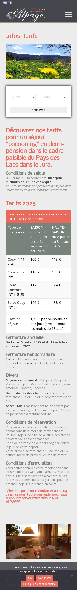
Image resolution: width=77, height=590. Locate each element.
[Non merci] (72, 576)
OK (30, 577)
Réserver (38, 110)
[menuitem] (65, 15)
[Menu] (65, 15)
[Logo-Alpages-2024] (32, 14)
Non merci (44, 577)
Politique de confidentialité (39, 584)
